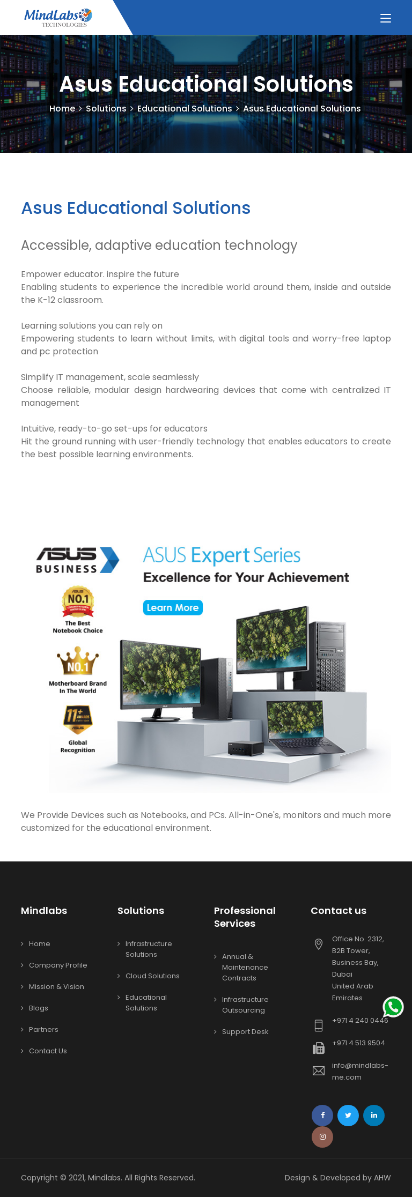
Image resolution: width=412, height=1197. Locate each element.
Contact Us (48, 1051)
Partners (43, 1029)
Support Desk (245, 1032)
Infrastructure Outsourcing (245, 1004)
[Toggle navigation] (385, 19)
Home (62, 108)
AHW (382, 1177)
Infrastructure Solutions (149, 949)
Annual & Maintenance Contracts (245, 967)
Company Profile (58, 965)
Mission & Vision (56, 987)
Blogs (38, 1008)
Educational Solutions (146, 1002)
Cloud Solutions (153, 976)
